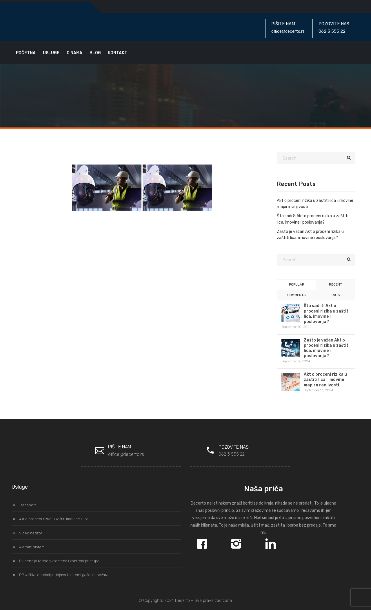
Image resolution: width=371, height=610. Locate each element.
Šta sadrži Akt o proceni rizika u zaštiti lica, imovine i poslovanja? (327, 313)
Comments (296, 295)
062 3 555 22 (232, 454)
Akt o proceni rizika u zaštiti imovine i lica (53, 519)
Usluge (51, 52)
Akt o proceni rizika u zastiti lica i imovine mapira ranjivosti (325, 379)
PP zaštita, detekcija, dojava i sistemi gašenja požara (63, 575)
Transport (27, 505)
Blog (95, 52)
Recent (335, 284)
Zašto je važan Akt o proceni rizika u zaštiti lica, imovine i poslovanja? (327, 348)
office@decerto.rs (126, 454)
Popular (296, 284)
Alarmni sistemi (32, 547)
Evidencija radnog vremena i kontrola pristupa (59, 561)
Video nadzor (30, 533)
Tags (335, 295)
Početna (26, 52)
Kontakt (117, 52)
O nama (74, 52)
